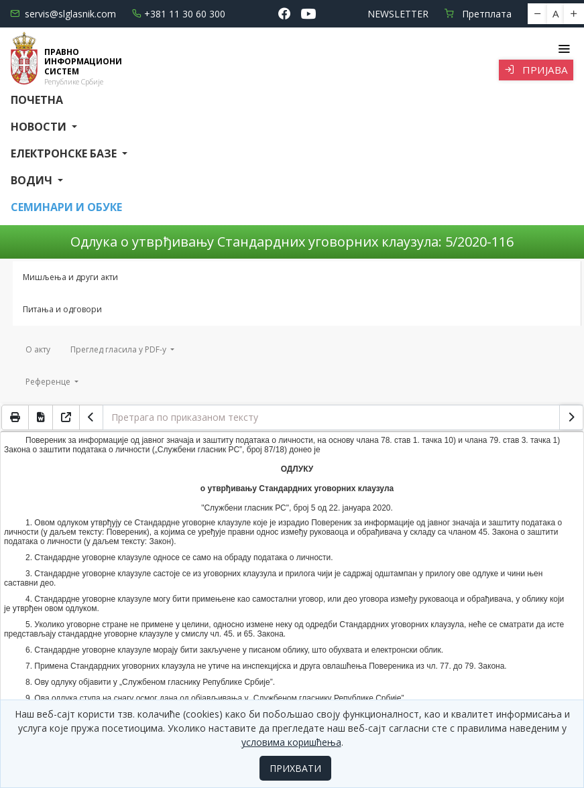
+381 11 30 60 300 (178, 13)
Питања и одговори (62, 309)
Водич (33, 180)
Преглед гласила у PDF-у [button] (119, 349)
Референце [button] (48, 381)
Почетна (37, 99)
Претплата (478, 13)
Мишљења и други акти (70, 277)
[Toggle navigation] (563, 49)
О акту (37, 349)
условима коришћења (291, 742)
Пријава (536, 69)
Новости (40, 126)
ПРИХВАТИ (295, 768)
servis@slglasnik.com (63, 13)
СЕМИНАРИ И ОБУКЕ (66, 207)
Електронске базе (65, 153)
